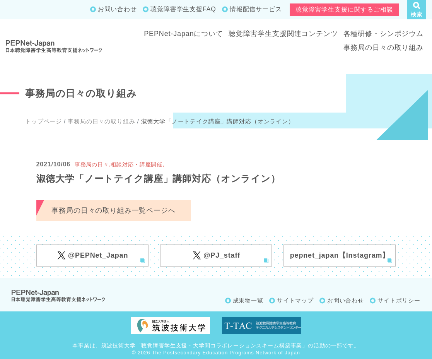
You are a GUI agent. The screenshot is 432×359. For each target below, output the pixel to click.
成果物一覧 (248, 300)
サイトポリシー (398, 300)
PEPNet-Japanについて (183, 34)
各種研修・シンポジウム (383, 34)
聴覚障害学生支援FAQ (183, 9)
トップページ (43, 121)
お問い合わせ (117, 9)
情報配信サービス (256, 9)
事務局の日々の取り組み (383, 47)
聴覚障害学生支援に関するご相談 (344, 9)
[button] (416, 9)
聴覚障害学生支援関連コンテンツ (283, 34)
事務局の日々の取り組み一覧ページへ (113, 210)
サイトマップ (295, 300)
